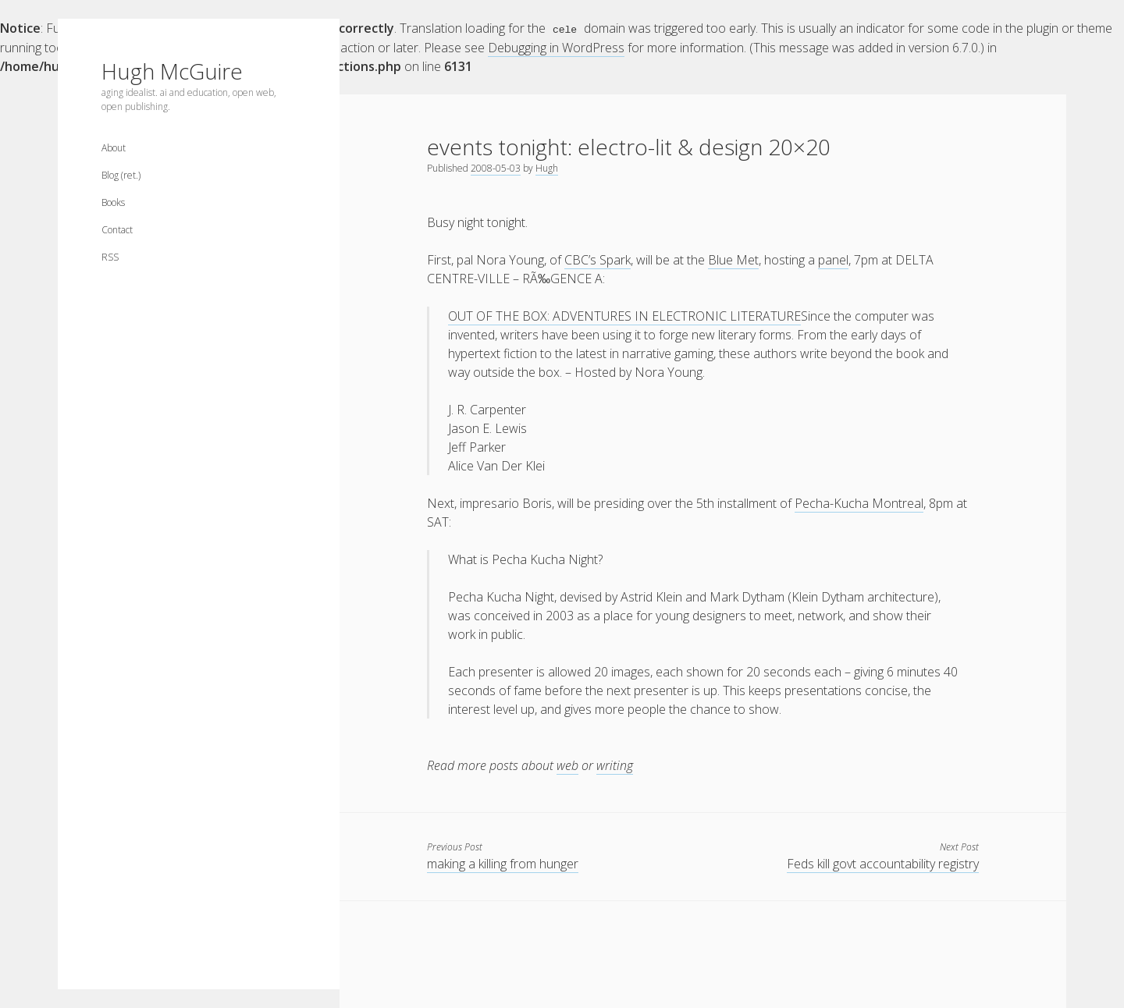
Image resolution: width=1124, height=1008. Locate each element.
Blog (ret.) (120, 175)
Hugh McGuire (172, 71)
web (567, 764)
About (113, 147)
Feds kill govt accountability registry (883, 862)
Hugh (546, 167)
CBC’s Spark (597, 259)
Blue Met (733, 259)
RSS (110, 257)
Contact (117, 229)
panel (833, 259)
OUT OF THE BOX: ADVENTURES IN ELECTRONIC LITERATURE (624, 315)
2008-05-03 (496, 167)
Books (113, 202)
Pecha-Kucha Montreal (859, 502)
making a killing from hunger (502, 862)
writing (614, 764)
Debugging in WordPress (556, 46)
